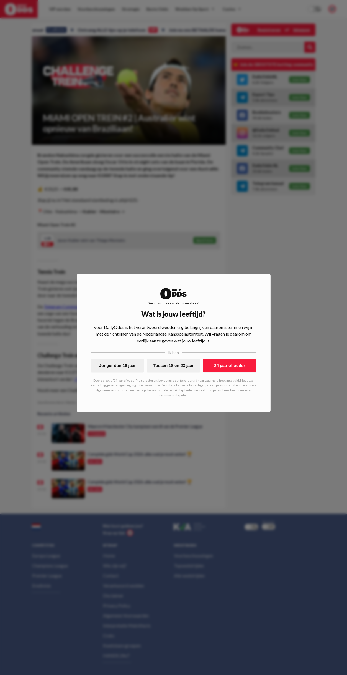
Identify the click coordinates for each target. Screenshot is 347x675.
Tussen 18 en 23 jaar (173, 365)
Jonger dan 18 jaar (117, 365)
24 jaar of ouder (229, 365)
